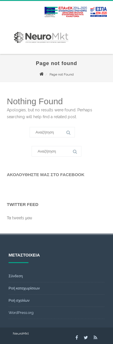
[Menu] (52, 6)
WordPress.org (21, 312)
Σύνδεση (16, 276)
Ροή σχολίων (19, 300)
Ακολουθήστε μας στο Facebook (46, 174)
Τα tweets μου (19, 218)
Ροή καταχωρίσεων (24, 288)
